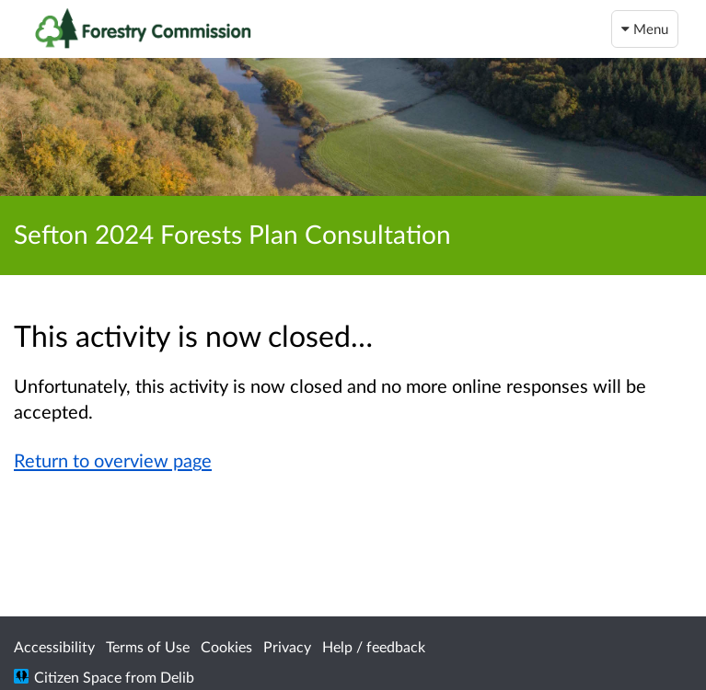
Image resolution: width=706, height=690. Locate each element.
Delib (177, 676)
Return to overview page (113, 460)
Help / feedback (373, 646)
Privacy (287, 646)
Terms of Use (148, 646)
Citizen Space (78, 676)
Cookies (226, 646)
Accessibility (54, 646)
